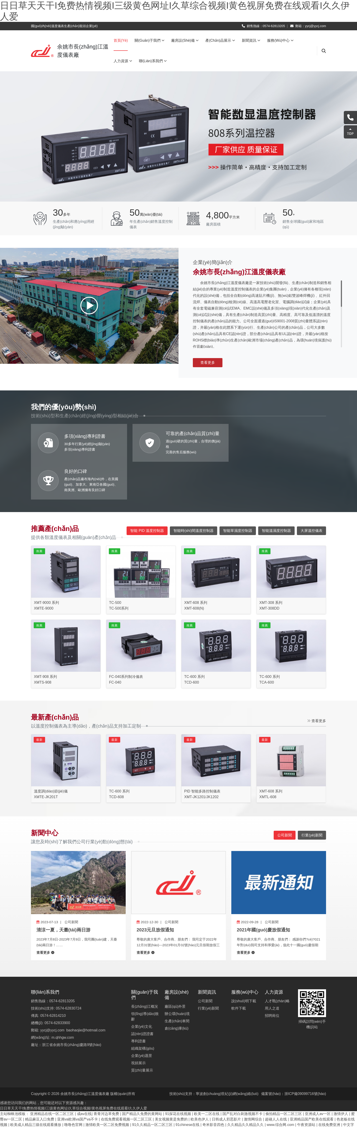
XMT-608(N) (194, 570)
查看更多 (207, 362)
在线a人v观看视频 (197, 1098)
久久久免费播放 (56, 1125)
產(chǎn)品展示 (220, 40)
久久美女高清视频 (226, 1109)
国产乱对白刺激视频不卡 (242, 1076)
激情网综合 (253, 1081)
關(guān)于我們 (149, 40)
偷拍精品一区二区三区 (284, 1076)
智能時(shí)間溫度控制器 (193, 493)
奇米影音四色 (213, 1087)
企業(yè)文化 (141, 989)
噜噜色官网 (73, 1087)
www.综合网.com (281, 1087)
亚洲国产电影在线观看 (186, 1103)
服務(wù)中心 (280, 40)
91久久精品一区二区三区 (152, 1087)
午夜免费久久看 (134, 1098)
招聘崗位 (272, 978)
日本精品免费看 (118, 1125)
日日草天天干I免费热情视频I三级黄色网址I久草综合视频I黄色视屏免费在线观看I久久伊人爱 (73, 1070)
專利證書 (138, 1003)
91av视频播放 (202, 1092)
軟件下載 (238, 970)
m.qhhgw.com (62, 1000)
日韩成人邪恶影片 (227, 1081)
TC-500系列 (118, 570)
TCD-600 (191, 644)
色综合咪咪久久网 (108, 1114)
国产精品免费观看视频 (107, 1103)
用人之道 (272, 970)
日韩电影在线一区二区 (299, 1092)
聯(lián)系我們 (153, 61)
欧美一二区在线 (207, 1076)
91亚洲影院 (178, 1092)
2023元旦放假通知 (155, 892)
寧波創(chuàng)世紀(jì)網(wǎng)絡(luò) (227, 1056)
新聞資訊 (251, 40)
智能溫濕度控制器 (276, 493)
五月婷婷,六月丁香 (87, 1125)
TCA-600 (266, 644)
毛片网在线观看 (138, 1114)
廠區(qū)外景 (175, 969)
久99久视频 (259, 1103)
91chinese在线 (188, 1087)
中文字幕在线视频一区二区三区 (183, 1109)
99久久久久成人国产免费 (227, 1103)
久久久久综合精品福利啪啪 (107, 1109)
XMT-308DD (269, 570)
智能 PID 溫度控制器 (147, 493)
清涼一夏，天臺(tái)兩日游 (63, 892)
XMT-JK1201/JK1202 (201, 759)
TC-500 (115, 565)
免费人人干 (157, 1092)
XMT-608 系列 (195, 565)
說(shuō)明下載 (243, 963)
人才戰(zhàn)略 (277, 963)
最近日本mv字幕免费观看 (82, 1092)
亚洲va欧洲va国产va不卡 (78, 1081)
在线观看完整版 (59, 1098)
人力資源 (123, 61)
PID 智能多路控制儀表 (202, 753)
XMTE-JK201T (46, 759)
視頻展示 (138, 1025)
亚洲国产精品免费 (68, 1109)
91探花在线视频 (178, 1076)
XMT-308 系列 (270, 565)
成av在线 (84, 1076)
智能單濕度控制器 (237, 493)
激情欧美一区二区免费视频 (107, 1087)
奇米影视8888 (165, 1114)
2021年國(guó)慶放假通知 (263, 892)
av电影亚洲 (223, 1098)
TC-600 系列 (194, 639)
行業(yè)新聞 (208, 970)
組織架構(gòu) (142, 1011)
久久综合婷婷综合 (165, 1098)
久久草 (273, 1092)
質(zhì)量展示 (142, 1032)
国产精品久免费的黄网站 (142, 1076)
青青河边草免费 (107, 1076)
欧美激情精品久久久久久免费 (259, 1114)
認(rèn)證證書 (142, 996)
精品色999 (225, 1092)
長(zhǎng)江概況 (144, 969)
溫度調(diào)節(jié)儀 (51, 753)
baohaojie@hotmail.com (85, 992)
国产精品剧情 (144, 1125)
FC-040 (115, 644)
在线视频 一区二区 (258, 1109)
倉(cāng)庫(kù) (177, 990)
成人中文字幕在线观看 (147, 1103)
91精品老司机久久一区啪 (297, 1109)
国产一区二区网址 (284, 1098)
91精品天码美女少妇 (302, 1114)
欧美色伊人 (200, 1081)
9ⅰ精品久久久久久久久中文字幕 (206, 1114)
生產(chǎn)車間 (177, 983)
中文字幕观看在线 (250, 1092)
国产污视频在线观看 (74, 1114)
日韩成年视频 (143, 1109)
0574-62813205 (274, 26)
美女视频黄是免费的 (172, 1081)
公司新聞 (284, 797)
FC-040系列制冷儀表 (126, 639)
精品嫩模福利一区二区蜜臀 (96, 1098)
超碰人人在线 (276, 1081)
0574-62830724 (68, 970)
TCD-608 (116, 759)
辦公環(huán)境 (177, 976)
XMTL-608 (267, 759)
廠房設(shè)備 (185, 40)
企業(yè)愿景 (141, 1018)
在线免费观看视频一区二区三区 (127, 1081)
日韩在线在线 (282, 1103)
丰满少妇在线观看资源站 (125, 1092)
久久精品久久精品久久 (246, 1087)
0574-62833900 (57, 985)
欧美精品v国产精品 (251, 1098)
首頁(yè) (121, 40)
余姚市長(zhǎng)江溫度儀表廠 (84, 1056)
